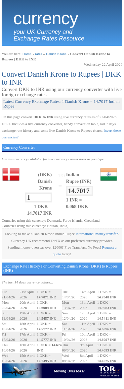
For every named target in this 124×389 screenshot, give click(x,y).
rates (38, 54)
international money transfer (97, 234)
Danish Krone (56, 54)
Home (26, 54)
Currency (45, 18)
